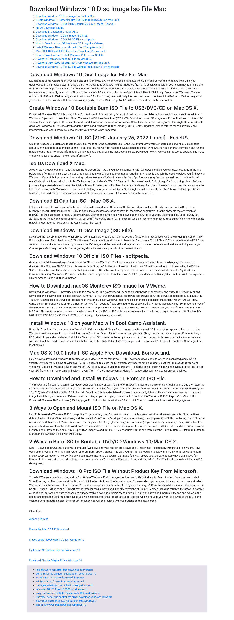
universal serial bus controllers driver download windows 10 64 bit (74, 597)
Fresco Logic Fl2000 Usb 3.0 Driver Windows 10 (56, 539)
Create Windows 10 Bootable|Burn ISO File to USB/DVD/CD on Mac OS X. (78, 20)
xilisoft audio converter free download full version (64, 569)
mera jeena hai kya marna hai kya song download (64, 585)
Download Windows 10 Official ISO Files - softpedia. (65, 39)
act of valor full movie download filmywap (60, 577)
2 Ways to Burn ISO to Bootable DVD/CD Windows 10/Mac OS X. (73, 62)
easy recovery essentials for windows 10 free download (68, 593)
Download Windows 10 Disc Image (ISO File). (62, 35)
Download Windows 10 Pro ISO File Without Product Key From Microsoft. (78, 66)
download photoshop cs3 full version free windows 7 (66, 600)
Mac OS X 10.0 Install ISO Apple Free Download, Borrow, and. (71, 51)
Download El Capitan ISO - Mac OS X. (57, 31)
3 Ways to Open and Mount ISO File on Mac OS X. (64, 59)
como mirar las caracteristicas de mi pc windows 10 (66, 573)
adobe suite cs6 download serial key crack (60, 581)
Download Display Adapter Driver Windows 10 (55, 560)
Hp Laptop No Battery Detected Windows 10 (54, 550)
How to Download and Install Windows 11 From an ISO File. (70, 55)
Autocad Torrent (38, 518)
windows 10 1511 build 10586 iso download (61, 589)
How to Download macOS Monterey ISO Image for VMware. (70, 43)
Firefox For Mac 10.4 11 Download (49, 529)
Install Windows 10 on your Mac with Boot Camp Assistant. (70, 47)
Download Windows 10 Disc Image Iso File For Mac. (65, 16)
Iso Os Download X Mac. (50, 27)
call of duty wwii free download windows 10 (61, 604)
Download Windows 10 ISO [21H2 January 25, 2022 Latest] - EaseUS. (75, 23)
